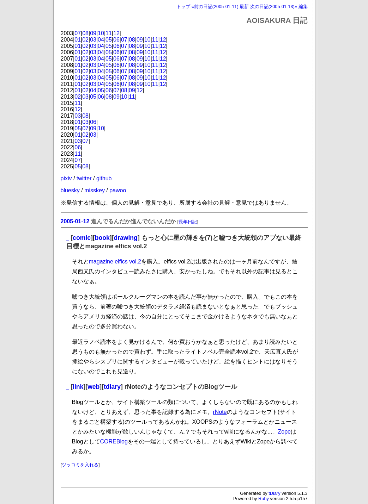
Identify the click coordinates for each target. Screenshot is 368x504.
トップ (183, 6)
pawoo (117, 190)
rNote (220, 412)
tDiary (274, 493)
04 (101, 40)
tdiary (112, 386)
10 (101, 33)
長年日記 (188, 221)
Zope (284, 432)
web (93, 386)
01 (77, 40)
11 (108, 33)
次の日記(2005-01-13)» (273, 6)
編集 (303, 6)
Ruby (263, 498)
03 (93, 40)
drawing (125, 237)
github (104, 178)
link (78, 386)
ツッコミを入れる (80, 464)
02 (85, 40)
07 (77, 33)
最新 (244, 6)
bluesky (70, 190)
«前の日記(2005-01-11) (215, 6)
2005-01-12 (75, 221)
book (102, 237)
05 (108, 40)
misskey (94, 190)
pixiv (66, 178)
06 (116, 40)
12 (116, 33)
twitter (84, 178)
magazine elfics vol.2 (115, 262)
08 (85, 33)
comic (82, 237)
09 (93, 33)
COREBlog (114, 441)
